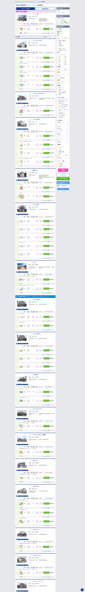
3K (64, 59)
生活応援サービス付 (61, 166)
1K (64, 54)
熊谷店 (40, 1)
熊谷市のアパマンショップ (34, 1)
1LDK (65, 56)
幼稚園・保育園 (60, 151)
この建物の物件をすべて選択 (22, 50)
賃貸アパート (60, 89)
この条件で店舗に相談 (63, 178)
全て (58, 155)
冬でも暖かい (60, 112)
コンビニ (59, 148)
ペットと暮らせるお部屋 (62, 104)
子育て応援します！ (61, 101)
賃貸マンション (60, 87)
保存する (59, 22)
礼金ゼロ (59, 43)
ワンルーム (60, 54)
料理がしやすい (60, 103)
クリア (63, 12)
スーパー (59, 146)
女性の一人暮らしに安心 (62, 99)
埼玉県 (26, 1)
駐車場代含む (60, 45)
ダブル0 (59, 33)
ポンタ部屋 (60, 165)
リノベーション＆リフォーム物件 (63, 110)
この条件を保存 (63, 175)
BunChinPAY (60, 163)
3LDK (65, 61)
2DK (64, 58)
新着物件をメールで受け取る (65, 22)
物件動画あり (60, 117)
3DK (58, 61)
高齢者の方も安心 (61, 113)
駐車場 (59, 94)
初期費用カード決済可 (61, 50)
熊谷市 (28, 1)
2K (58, 58)
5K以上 (65, 64)
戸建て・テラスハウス (61, 91)
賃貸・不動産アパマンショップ (19, 1)
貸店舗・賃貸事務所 (61, 92)
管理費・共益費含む (61, 40)
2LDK (59, 59)
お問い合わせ (46, 57)
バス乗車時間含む (61, 77)
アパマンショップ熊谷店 (46, 33)
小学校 (59, 150)
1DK (58, 56)
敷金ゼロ (59, 42)
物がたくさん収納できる (62, 106)
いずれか (65, 155)
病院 (58, 153)
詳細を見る (52, 28)
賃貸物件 (59, 31)
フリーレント (60, 47)
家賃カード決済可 (61, 48)
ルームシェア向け (61, 108)
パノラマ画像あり (61, 115)
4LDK (59, 64)
